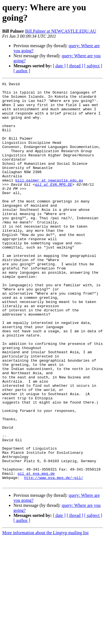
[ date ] (59, 65)
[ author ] (21, 70)
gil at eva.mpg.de (36, 552)
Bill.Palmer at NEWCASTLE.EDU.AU (60, 31)
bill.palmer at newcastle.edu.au (49, 200)
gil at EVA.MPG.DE (53, 205)
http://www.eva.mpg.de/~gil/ (53, 557)
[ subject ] (93, 65)
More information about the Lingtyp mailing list (45, 613)
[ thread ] (75, 65)
